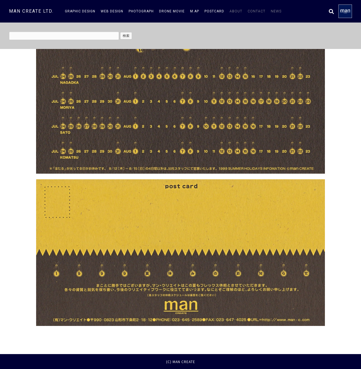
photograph (141, 11)
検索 (126, 36)
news (276, 11)
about (236, 11)
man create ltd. (31, 11)
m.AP (194, 11)
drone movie (172, 11)
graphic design (80, 11)
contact (256, 11)
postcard (214, 11)
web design (112, 11)
